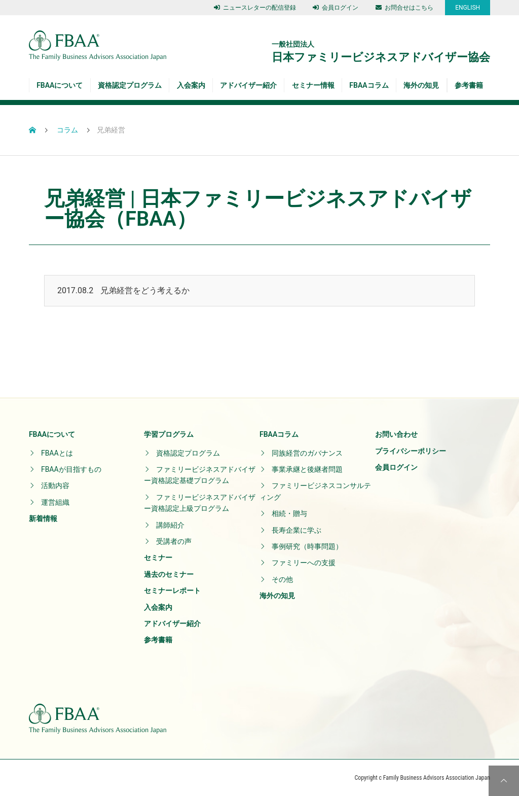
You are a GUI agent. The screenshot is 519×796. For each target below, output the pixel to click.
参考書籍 (469, 85)
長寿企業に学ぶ (296, 530)
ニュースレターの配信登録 (255, 7)
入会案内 (191, 85)
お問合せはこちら (404, 7)
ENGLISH (467, 7)
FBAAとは (57, 453)
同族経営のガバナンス (307, 453)
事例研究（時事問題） (307, 546)
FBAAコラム (368, 85)
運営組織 (55, 502)
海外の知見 (421, 85)
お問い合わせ (396, 434)
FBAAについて (59, 85)
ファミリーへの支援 (304, 563)
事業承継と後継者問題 (307, 469)
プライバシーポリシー (410, 451)
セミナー (158, 557)
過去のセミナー (169, 574)
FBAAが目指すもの (71, 469)
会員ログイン (335, 7)
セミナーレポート (172, 590)
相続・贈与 (289, 513)
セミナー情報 (313, 85)
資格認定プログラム (130, 85)
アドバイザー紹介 (248, 85)
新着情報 (43, 518)
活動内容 (55, 485)
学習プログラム (169, 434)
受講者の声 (174, 541)
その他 (282, 579)
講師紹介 (170, 525)
